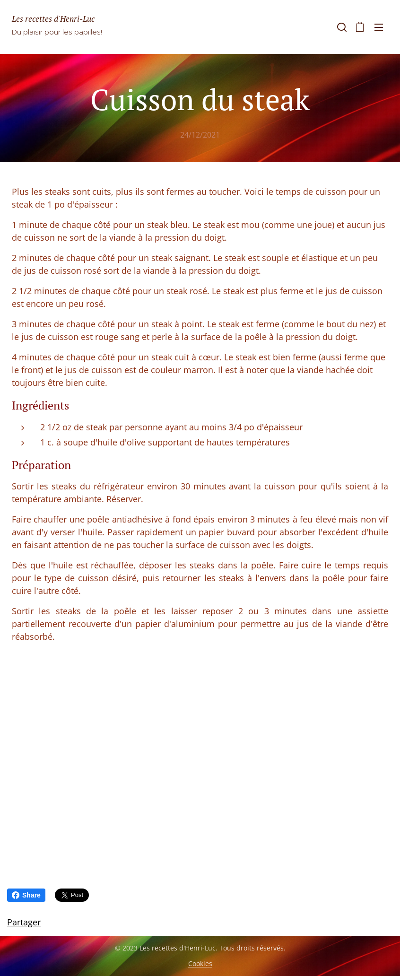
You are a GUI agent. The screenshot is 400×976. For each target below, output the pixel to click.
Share (26, 895)
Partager (24, 922)
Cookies (200, 963)
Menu (378, 27)
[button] (340, 27)
